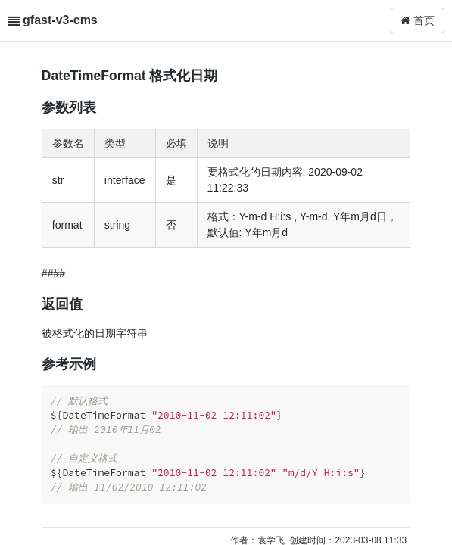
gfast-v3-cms (60, 20)
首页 (418, 20)
